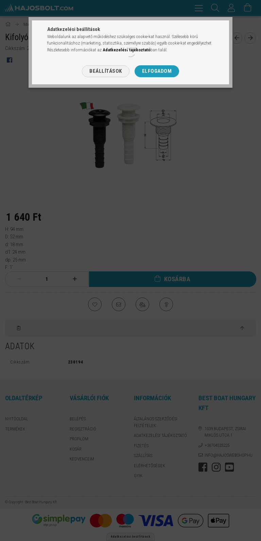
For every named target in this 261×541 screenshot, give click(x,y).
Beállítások (105, 71)
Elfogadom (157, 71)
